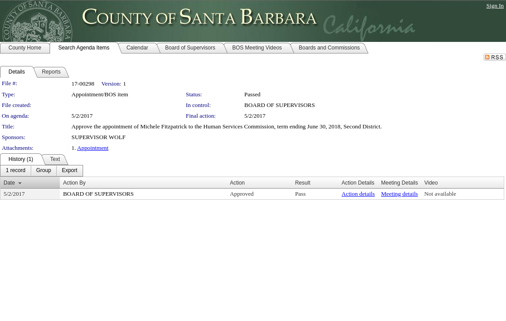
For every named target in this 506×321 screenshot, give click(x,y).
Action (237, 183)
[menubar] (41, 171)
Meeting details (399, 193)
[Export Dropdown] (69, 170)
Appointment (93, 147)
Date (9, 183)
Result (302, 183)
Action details (358, 193)
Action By (74, 183)
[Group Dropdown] (43, 170)
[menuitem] (15, 170)
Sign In (495, 5)
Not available (440, 193)
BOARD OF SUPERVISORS (279, 105)
